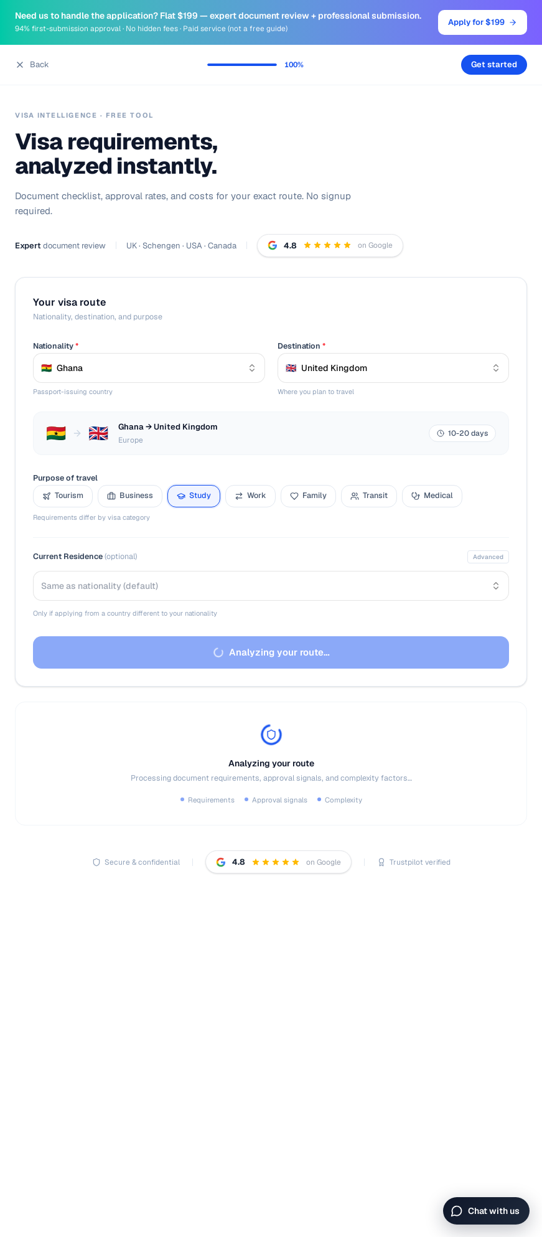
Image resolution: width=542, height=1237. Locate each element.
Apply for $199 (482, 22)
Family (308, 495)
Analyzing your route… (270, 652)
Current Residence (85, 556)
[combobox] (149, 368)
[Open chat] (486, 1211)
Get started (494, 64)
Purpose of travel (65, 478)
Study (194, 495)
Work (250, 495)
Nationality (55, 346)
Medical (432, 495)
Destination (301, 346)
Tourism (62, 495)
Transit (369, 495)
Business (130, 495)
